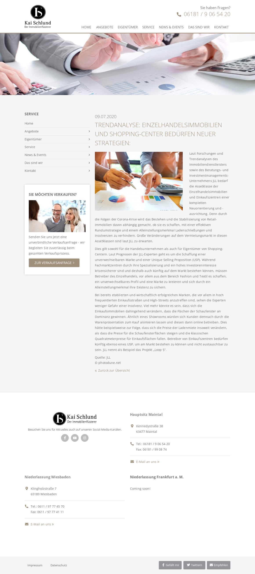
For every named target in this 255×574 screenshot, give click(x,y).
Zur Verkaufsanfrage (53, 262)
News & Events (171, 27)
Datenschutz (59, 565)
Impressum (34, 565)
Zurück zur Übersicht (114, 370)
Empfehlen (218, 565)
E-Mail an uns (143, 462)
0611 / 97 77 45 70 (51, 506)
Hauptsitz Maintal (146, 414)
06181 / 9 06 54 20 (203, 14)
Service (148, 27)
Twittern (194, 565)
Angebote (104, 27)
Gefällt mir (170, 565)
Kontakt (221, 27)
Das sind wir (199, 27)
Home (86, 27)
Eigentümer (128, 27)
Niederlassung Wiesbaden (48, 477)
